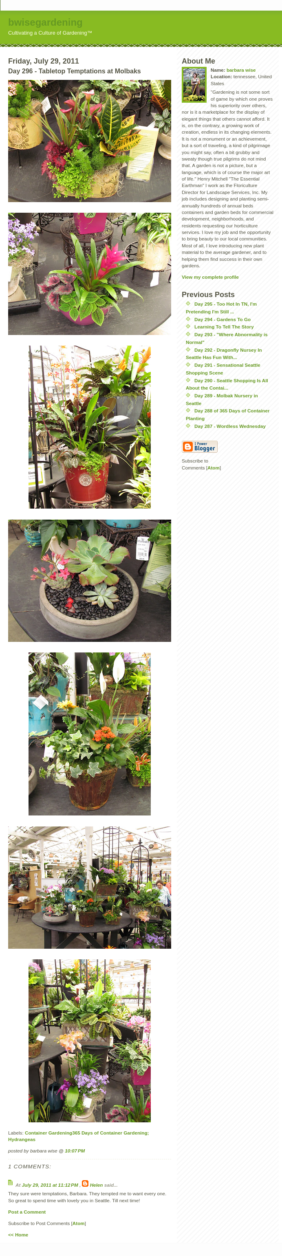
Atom (79, 1223)
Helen (96, 1185)
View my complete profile (210, 277)
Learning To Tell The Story (224, 326)
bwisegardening (45, 22)
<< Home (18, 1234)
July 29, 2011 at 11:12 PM (50, 1185)
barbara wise (241, 70)
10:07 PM (75, 1150)
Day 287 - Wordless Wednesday (230, 426)
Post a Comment (27, 1211)
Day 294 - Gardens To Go (222, 319)
